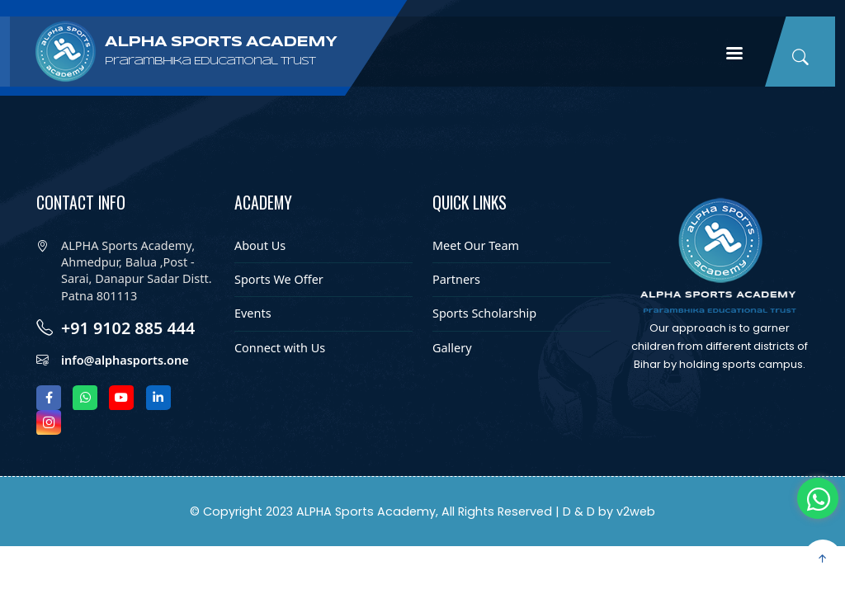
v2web (635, 511)
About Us (260, 245)
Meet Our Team (475, 245)
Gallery (452, 348)
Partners (456, 279)
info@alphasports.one (125, 360)
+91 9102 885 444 (128, 328)
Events (252, 313)
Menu (734, 54)
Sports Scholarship (484, 313)
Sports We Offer (278, 279)
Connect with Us (279, 348)
